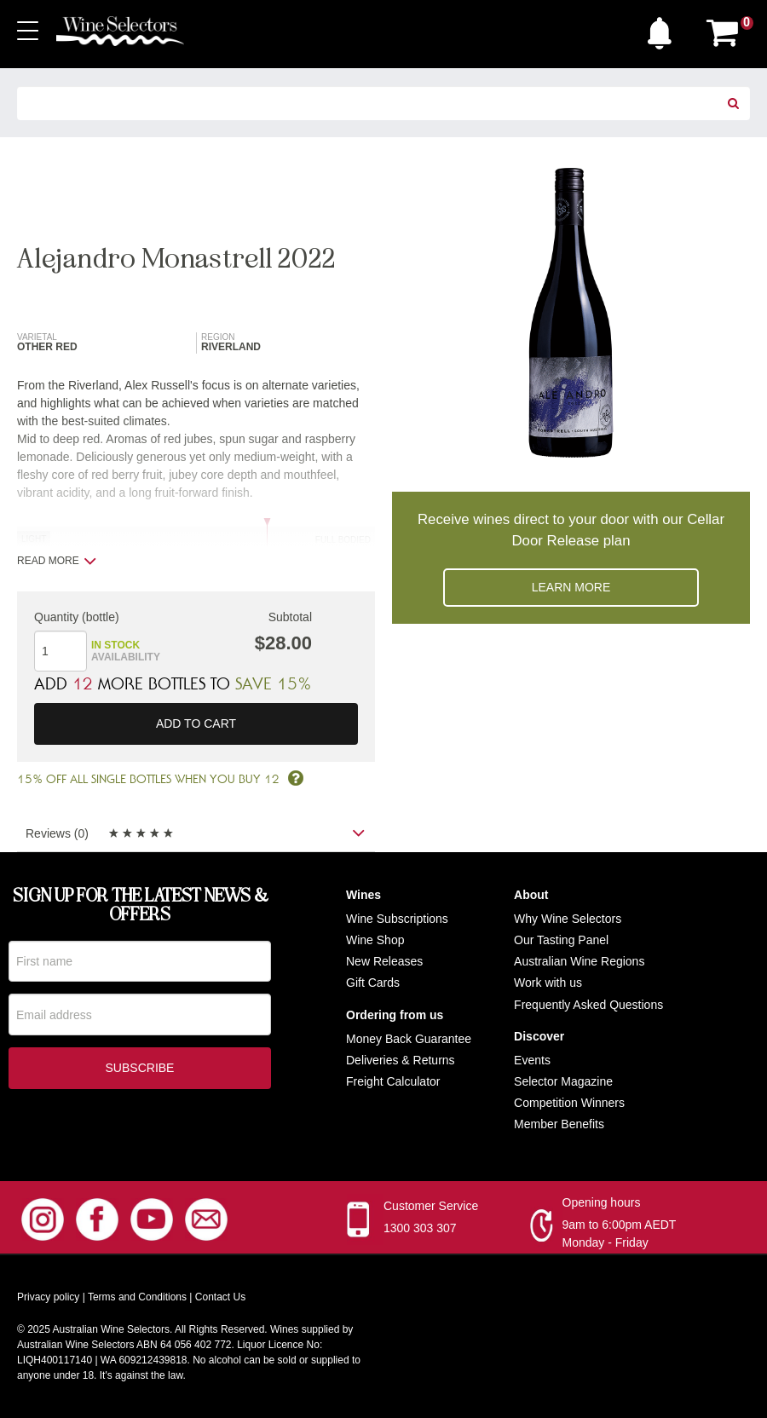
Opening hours (601, 1203)
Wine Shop (375, 940)
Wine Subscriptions (397, 918)
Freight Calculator (393, 1081)
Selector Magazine (563, 1081)
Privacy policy (48, 1298)
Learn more (571, 587)
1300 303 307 (420, 1229)
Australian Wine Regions (579, 961)
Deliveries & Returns (400, 1060)
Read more (56, 561)
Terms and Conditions (137, 1298)
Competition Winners (569, 1103)
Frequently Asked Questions (588, 1005)
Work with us (548, 983)
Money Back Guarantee (408, 1039)
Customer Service (431, 1206)
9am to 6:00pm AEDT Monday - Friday (619, 1234)
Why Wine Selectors (567, 918)
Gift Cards (373, 983)
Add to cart (196, 723)
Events (532, 1060)
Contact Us (220, 1298)
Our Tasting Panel (561, 940)
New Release (381, 961)
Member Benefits (559, 1125)
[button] (664, 29)
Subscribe (140, 1068)
